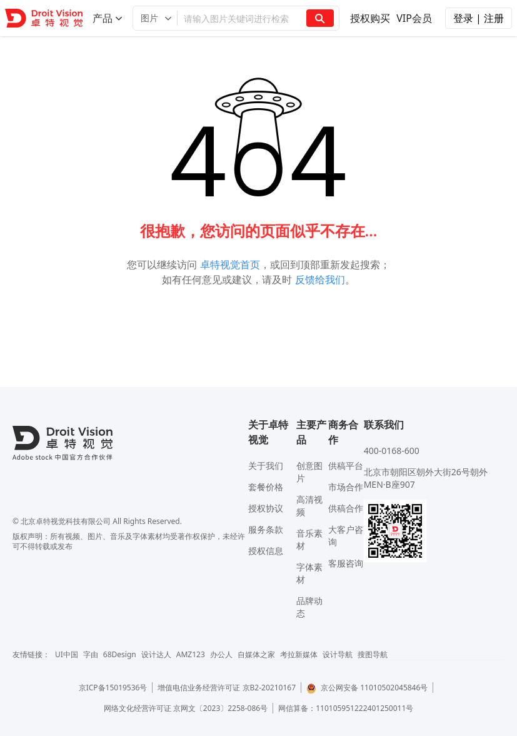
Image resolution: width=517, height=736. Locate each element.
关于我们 (265, 465)
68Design (119, 654)
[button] (155, 18)
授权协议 (265, 508)
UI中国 (66, 654)
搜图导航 (373, 654)
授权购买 (370, 18)
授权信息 (265, 551)
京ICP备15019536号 (113, 687)
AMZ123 (190, 654)
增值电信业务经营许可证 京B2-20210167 (227, 687)
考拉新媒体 (299, 654)
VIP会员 (414, 18)
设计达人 (156, 654)
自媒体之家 (256, 654)
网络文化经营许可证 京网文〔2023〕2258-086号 (186, 708)
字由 (90, 654)
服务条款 (265, 529)
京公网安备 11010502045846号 (367, 687)
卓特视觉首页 (230, 264)
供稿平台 (345, 465)
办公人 (221, 654)
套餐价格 (265, 487)
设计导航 (338, 654)
